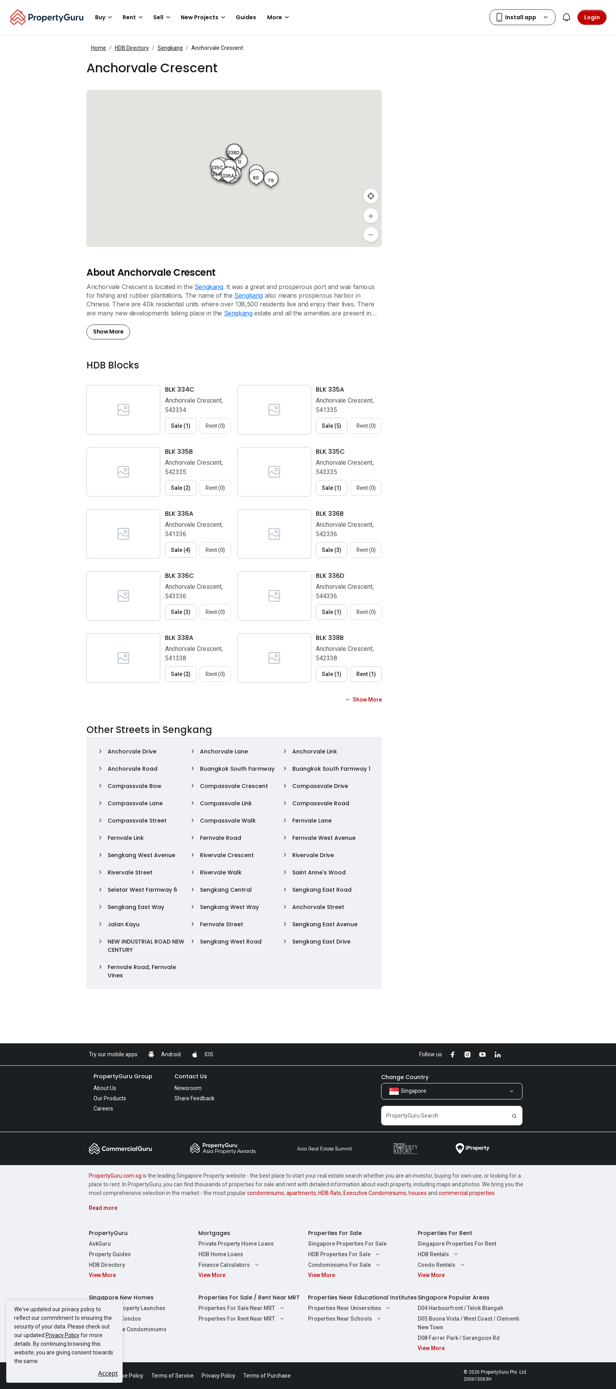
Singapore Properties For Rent (457, 1244)
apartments (301, 1193)
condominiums (265, 1193)
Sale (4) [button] (181, 550)
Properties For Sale (335, 1233)
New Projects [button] (204, 17)
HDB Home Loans (220, 1254)
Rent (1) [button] (366, 674)
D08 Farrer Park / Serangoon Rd (459, 1338)
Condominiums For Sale (345, 1265)
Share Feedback (194, 1098)
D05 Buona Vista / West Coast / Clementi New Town (468, 1323)
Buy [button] (105, 17)
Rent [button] (134, 17)
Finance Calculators (229, 1265)
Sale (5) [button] (331, 426)
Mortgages (214, 1233)
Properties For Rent (445, 1233)
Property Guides (110, 1254)
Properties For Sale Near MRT (242, 1308)
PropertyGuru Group (123, 1076)
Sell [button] (163, 17)
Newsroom (188, 1088)
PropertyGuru (108, 1233)
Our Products (110, 1098)
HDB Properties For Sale (344, 1254)
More (279, 17)
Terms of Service (172, 1376)
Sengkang (170, 48)
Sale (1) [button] (181, 426)
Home (98, 48)
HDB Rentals (439, 1254)
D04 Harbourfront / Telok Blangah (460, 1308)
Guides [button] (246, 17)
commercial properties (466, 1193)
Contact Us (190, 1076)
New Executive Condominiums (128, 1329)
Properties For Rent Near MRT (242, 1318)
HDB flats (329, 1193)
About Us (105, 1088)
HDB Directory (132, 48)
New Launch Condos (115, 1319)
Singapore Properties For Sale (347, 1244)
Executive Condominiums (374, 1193)
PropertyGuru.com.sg (115, 1176)
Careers (103, 1108)
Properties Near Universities (350, 1308)
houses (418, 1193)
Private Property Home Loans (236, 1244)
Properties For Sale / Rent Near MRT (249, 1297)
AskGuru (100, 1244)
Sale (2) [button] (181, 488)
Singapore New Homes (121, 1297)
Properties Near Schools (345, 1318)
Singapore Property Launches (127, 1308)
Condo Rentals (442, 1265)
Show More (108, 331)
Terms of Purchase (267, 1376)
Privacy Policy (62, 1335)
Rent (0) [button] (215, 426)
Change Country (405, 1077)
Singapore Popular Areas (454, 1297)
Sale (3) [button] (331, 550)
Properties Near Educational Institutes (362, 1297)
